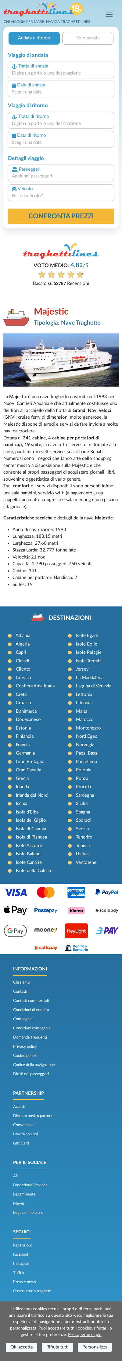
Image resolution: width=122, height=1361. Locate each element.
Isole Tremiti (88, 661)
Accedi (19, 1106)
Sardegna (85, 795)
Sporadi (83, 820)
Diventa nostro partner (33, 1116)
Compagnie (23, 1019)
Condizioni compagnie (32, 1028)
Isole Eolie (86, 644)
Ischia (21, 803)
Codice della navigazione (34, 1065)
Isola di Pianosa (31, 837)
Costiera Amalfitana (35, 686)
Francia (23, 745)
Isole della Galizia (33, 870)
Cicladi (22, 661)
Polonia (83, 770)
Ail (15, 1176)
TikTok (18, 1273)
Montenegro (88, 728)
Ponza (82, 778)
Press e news (24, 1282)
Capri (21, 652)
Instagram (21, 1263)
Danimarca (26, 711)
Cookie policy (24, 1056)
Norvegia (85, 745)
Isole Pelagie (89, 652)
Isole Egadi (87, 635)
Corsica (23, 677)
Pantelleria (86, 761)
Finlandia (25, 736)
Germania (25, 753)
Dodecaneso (28, 719)
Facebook (21, 1254)
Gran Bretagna (30, 761)
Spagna (83, 812)
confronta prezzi (61, 216)
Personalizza (94, 1347)
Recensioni (22, 1245)
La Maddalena (89, 677)
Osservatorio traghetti (32, 1291)
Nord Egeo (87, 736)
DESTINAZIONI (69, 618)
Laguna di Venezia (93, 686)
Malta (81, 711)
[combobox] (61, 73)
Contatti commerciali (31, 1001)
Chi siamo (21, 982)
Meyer (19, 1203)
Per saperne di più (85, 1335)
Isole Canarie (29, 862)
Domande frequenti (30, 1037)
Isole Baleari (28, 854)
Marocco (85, 719)
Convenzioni (23, 1125)
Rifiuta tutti (57, 1347)
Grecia (22, 778)
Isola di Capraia (31, 829)
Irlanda (22, 786)
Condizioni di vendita (31, 1010)
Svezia (82, 829)
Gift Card (21, 1143)
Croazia (23, 703)
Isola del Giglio (31, 820)
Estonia (23, 728)
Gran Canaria (28, 770)
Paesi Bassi (87, 753)
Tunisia (83, 845)
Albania (23, 635)
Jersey (82, 669)
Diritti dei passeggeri (31, 1074)
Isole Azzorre (29, 845)
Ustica (82, 854)
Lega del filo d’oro (28, 1212)
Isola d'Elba (27, 812)
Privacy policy (25, 1046)
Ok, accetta (21, 1347)
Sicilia (82, 803)
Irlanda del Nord (32, 795)
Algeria (23, 644)
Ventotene (86, 862)
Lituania (84, 703)
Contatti (20, 991)
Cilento (23, 669)
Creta (21, 694)
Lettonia (84, 694)
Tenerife (84, 837)
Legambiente (24, 1194)
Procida (83, 786)
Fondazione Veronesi (30, 1185)
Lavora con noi (25, 1134)
